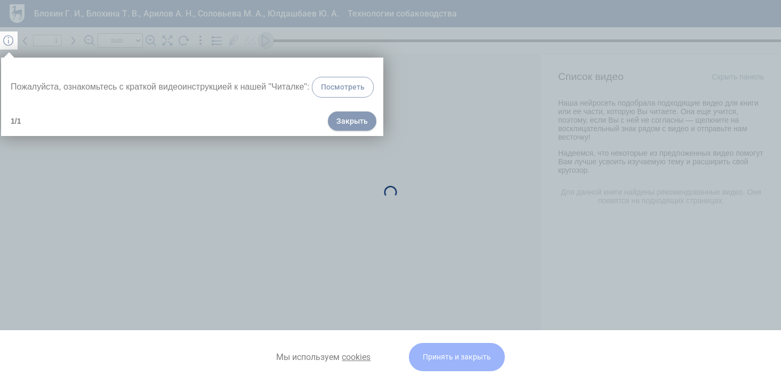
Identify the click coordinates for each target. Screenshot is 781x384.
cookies (356, 357)
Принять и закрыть (457, 357)
